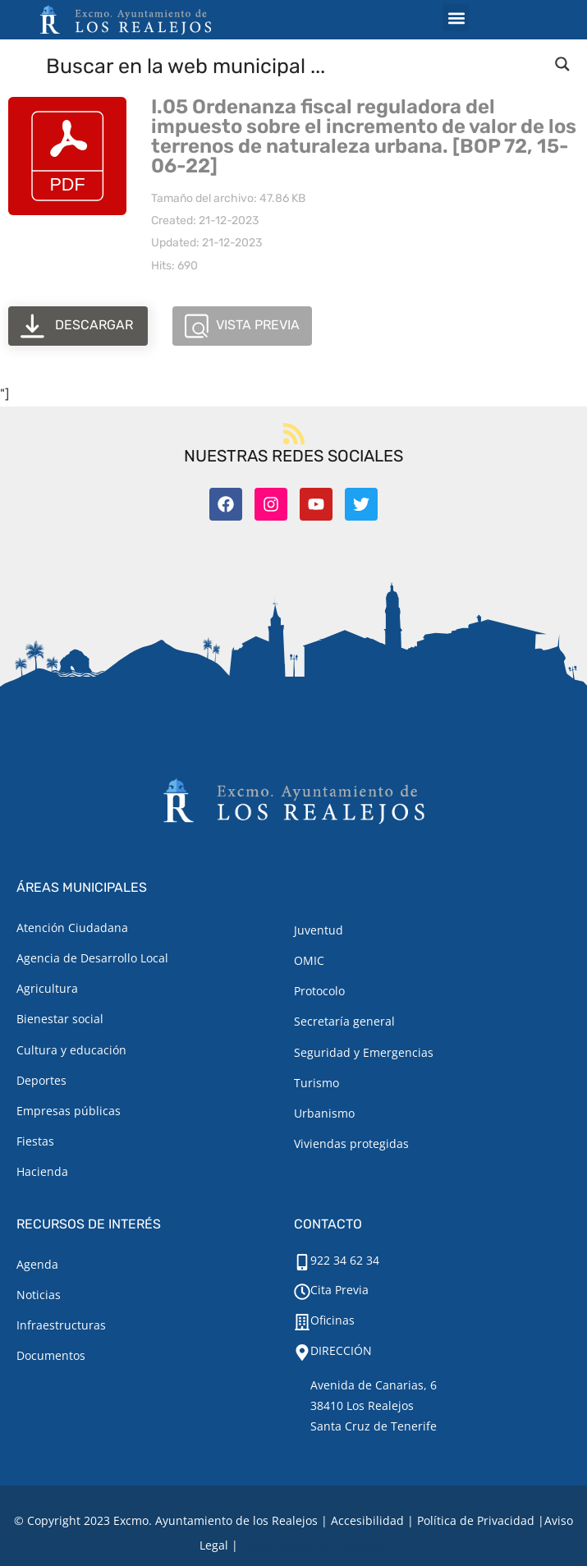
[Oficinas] (302, 1322)
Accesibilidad (367, 1520)
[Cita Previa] (302, 1292)
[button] (456, 17)
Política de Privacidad (475, 1520)
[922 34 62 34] (302, 1262)
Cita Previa (339, 1289)
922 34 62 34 (344, 1260)
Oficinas (332, 1320)
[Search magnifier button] (562, 64)
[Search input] (294, 65)
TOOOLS (360, 1545)
